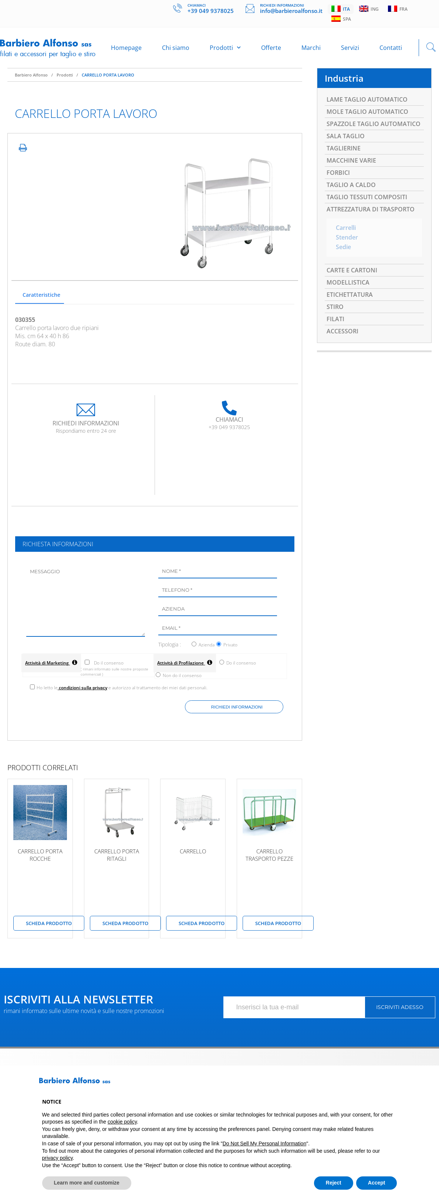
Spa (341, 19)
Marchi (311, 48)
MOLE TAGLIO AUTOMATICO (367, 112)
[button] (393, 1083)
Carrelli (346, 228)
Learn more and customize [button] (86, 1183)
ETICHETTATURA (350, 294)
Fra (398, 9)
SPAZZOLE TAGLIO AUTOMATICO (374, 124)
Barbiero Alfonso (31, 75)
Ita (340, 9)
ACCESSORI (342, 331)
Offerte (271, 48)
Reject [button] (333, 1183)
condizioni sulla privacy (82, 689)
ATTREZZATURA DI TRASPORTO (371, 209)
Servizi (350, 48)
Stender (347, 238)
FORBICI (338, 173)
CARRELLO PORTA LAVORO (108, 75)
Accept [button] (376, 1183)
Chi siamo (175, 48)
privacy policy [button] (57, 1158)
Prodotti (225, 47)
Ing (369, 9)
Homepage (126, 48)
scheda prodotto (49, 924)
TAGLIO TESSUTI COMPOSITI (367, 197)
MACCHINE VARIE (351, 160)
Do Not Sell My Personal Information (264, 1143)
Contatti (390, 48)
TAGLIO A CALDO (351, 185)
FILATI (335, 319)
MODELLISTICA (348, 282)
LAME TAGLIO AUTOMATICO (367, 99)
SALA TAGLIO (346, 136)
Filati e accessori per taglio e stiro (47, 54)
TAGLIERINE (344, 148)
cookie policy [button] (122, 1122)
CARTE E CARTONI (352, 270)
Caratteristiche (41, 294)
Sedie (343, 247)
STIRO (335, 307)
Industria (344, 78)
